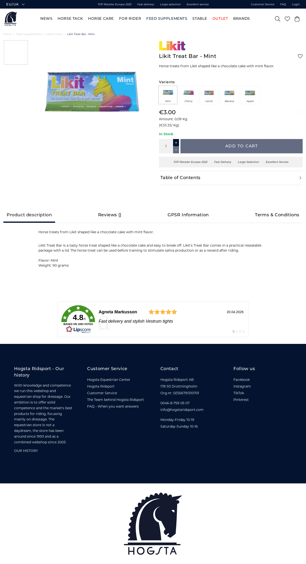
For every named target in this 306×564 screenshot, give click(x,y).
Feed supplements (29, 34)
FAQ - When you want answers (113, 406)
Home (7, 34)
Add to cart (241, 146)
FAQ (283, 5)
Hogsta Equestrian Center (108, 380)
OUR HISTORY (26, 451)
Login (296, 5)
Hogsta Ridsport (101, 386)
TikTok (238, 393)
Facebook (241, 380)
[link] (153, 319)
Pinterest (241, 400)
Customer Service (262, 5)
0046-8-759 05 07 (175, 403)
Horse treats (55, 34)
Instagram (242, 386)
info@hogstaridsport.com (182, 410)
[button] (48, 5)
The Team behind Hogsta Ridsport (115, 400)
